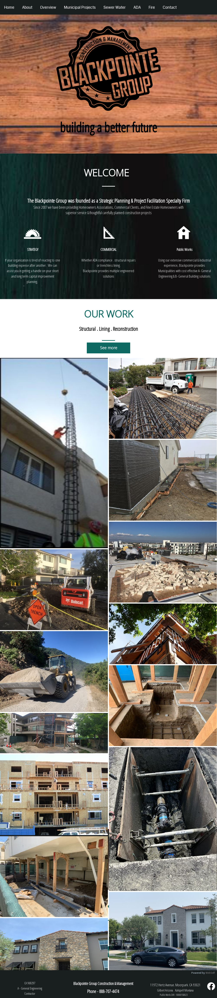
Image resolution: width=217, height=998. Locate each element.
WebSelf (210, 973)
